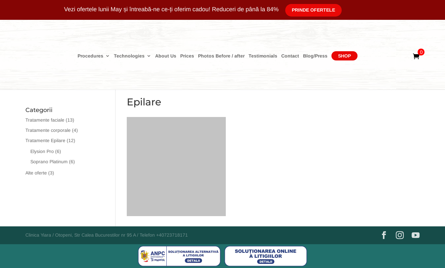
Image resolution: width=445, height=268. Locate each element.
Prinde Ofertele (313, 10)
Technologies (129, 56)
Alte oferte (36, 172)
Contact (290, 56)
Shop (344, 55)
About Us (165, 56)
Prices (187, 56)
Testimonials (263, 56)
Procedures (90, 56)
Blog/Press (315, 56)
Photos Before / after (221, 56)
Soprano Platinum (49, 161)
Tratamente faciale (44, 120)
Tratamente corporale (48, 130)
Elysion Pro (42, 151)
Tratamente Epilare (45, 140)
